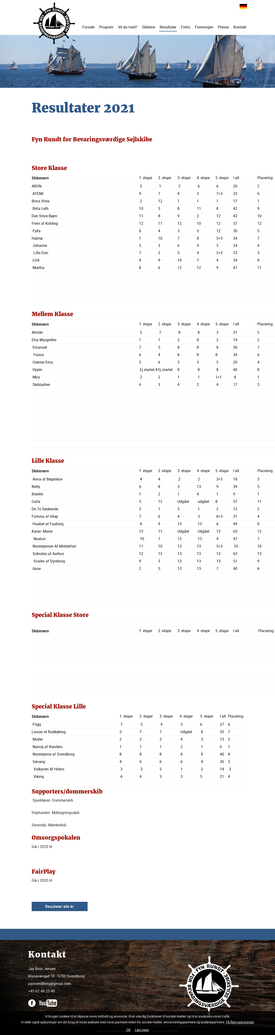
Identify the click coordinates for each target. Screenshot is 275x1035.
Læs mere (142, 1030)
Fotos (185, 27)
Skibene (148, 27)
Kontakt (240, 27)
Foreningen (204, 27)
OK (128, 1030)
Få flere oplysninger (240, 1022)
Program (106, 27)
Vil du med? (127, 27)
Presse (223, 27)
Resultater (168, 27)
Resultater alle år (59, 906)
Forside (88, 27)
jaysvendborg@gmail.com (49, 983)
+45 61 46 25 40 (41, 991)
